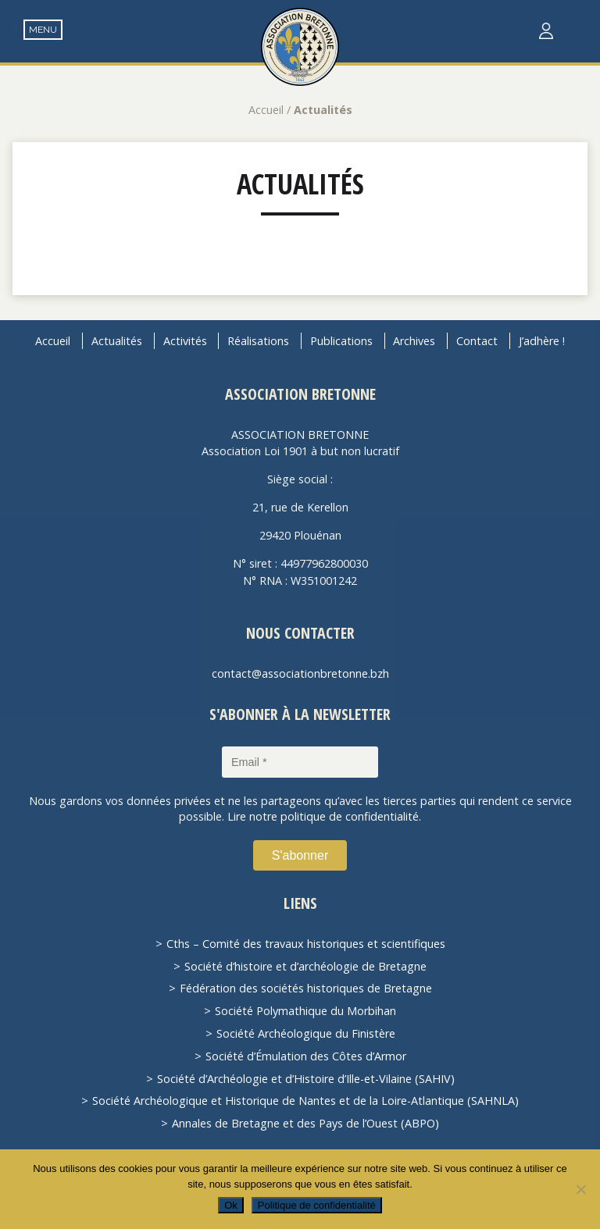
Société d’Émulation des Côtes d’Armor (305, 1056)
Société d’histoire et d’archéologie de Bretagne (305, 966)
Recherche (577, 31)
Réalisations (258, 340)
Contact (477, 340)
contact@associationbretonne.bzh (300, 673)
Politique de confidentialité (317, 1205)
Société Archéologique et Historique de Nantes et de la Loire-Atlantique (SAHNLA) (305, 1100)
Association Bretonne (300, 47)
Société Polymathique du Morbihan (305, 1010)
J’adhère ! (542, 340)
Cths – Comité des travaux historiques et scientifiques (305, 943)
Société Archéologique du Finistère (305, 1033)
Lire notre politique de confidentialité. (324, 816)
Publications (341, 340)
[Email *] (300, 762)
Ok (231, 1205)
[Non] (580, 1189)
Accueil (266, 109)
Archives (414, 340)
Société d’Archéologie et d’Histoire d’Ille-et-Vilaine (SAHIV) (306, 1078)
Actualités (300, 184)
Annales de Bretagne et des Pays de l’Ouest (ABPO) (305, 1123)
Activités (185, 340)
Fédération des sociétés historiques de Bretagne (306, 988)
